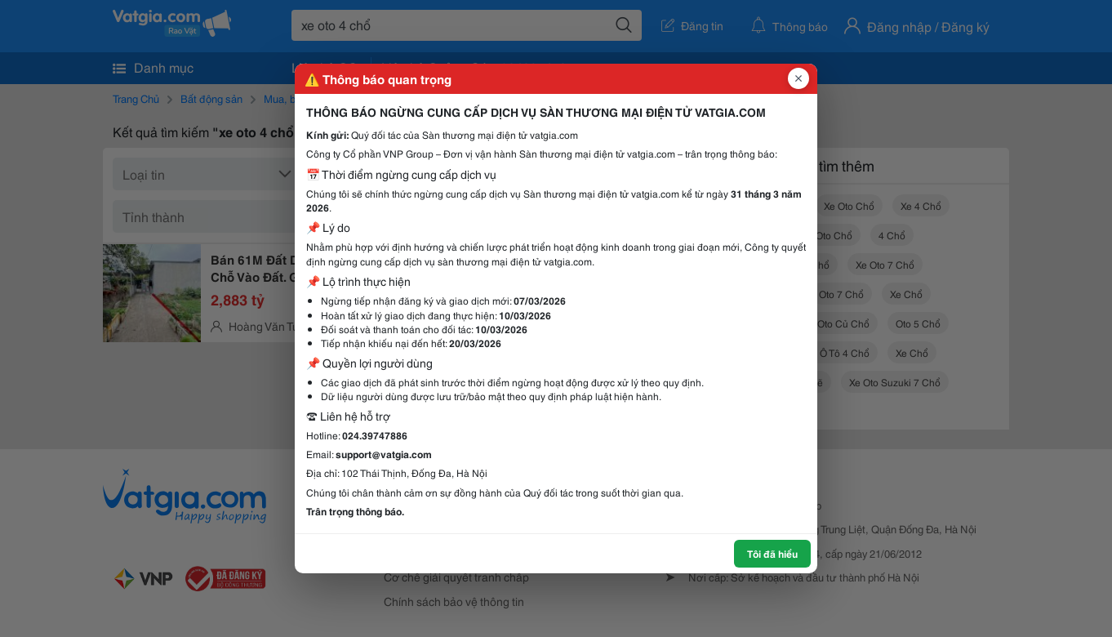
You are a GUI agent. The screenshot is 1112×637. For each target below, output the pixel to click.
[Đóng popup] (798, 78)
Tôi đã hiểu (772, 553)
